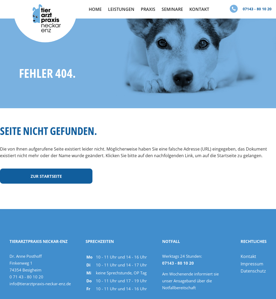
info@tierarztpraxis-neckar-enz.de (40, 283)
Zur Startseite (46, 176)
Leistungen (121, 9)
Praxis (148, 9)
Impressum (252, 264)
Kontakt (199, 9)
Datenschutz (253, 271)
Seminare (172, 9)
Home (95, 9)
